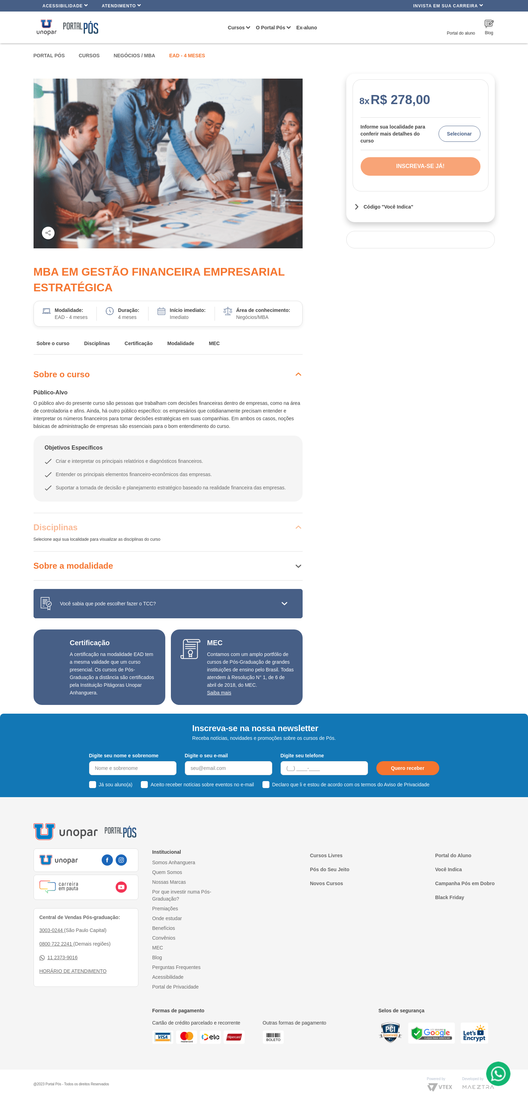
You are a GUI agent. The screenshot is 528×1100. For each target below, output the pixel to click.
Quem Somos (167, 872)
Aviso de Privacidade (406, 784)
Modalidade (180, 343)
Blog (157, 957)
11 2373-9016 (58, 958)
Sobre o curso (53, 343)
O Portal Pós (270, 27)
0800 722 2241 (56, 944)
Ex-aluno (306, 27)
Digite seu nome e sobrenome (124, 755)
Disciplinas (97, 343)
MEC (214, 343)
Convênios (163, 938)
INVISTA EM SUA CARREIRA (448, 5)
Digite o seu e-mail (206, 755)
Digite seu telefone (302, 755)
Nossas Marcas (169, 882)
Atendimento (121, 5)
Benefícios (163, 928)
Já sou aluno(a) (116, 784)
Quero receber (408, 768)
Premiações (165, 908)
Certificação (139, 343)
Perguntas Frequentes (176, 967)
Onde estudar (167, 918)
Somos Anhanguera (173, 862)
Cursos (236, 27)
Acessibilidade (65, 5)
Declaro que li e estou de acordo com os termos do (350, 784)
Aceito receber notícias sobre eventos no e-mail (202, 784)
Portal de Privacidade (175, 987)
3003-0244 (51, 930)
